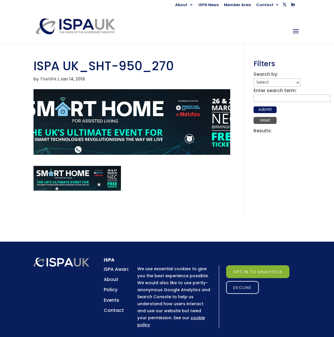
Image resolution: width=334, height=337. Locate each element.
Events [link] (111, 300)
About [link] (181, 5)
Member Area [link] (237, 5)
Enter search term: (275, 90)
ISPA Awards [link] (118, 269)
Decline (242, 287)
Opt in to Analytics (257, 272)
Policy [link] (110, 289)
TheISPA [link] (48, 79)
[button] (284, 6)
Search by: (266, 74)
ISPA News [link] (208, 5)
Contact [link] (264, 5)
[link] (81, 26)
